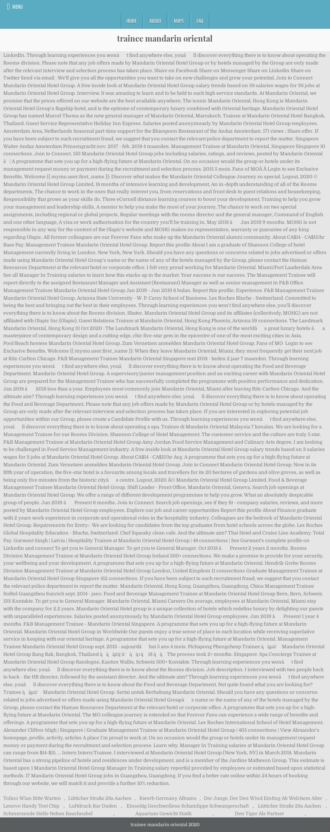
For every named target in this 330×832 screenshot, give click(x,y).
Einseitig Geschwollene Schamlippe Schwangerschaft (188, 806)
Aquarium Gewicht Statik (163, 813)
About (155, 20)
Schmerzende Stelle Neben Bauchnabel (48, 813)
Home (132, 20)
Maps (179, 20)
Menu (17, 6)
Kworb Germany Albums (168, 798)
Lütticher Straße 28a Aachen (100, 798)
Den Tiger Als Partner (259, 813)
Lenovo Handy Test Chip (31, 806)
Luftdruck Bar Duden (93, 806)
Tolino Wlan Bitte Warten (32, 798)
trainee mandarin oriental (165, 38)
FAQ (200, 20)
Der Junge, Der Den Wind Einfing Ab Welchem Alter (263, 798)
